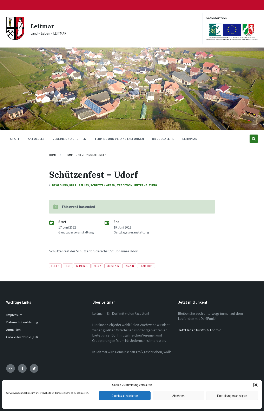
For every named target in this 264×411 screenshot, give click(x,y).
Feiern (55, 265)
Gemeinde (82, 265)
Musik (97, 265)
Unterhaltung (145, 185)
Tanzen (129, 265)
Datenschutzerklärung (22, 322)
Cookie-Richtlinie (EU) (22, 337)
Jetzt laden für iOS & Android (200, 330)
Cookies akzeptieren (125, 396)
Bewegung (60, 185)
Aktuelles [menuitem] (36, 139)
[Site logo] (15, 38)
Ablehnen (178, 396)
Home (53, 155)
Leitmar (42, 26)
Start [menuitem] (15, 139)
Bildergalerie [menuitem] (163, 139)
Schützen (113, 265)
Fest (68, 265)
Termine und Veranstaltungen (85, 155)
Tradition (124, 185)
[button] (256, 385)
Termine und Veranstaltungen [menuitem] (119, 139)
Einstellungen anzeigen (232, 396)
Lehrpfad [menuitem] (189, 139)
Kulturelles (79, 185)
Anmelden (13, 329)
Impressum (14, 315)
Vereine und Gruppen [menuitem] (69, 139)
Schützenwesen (102, 185)
